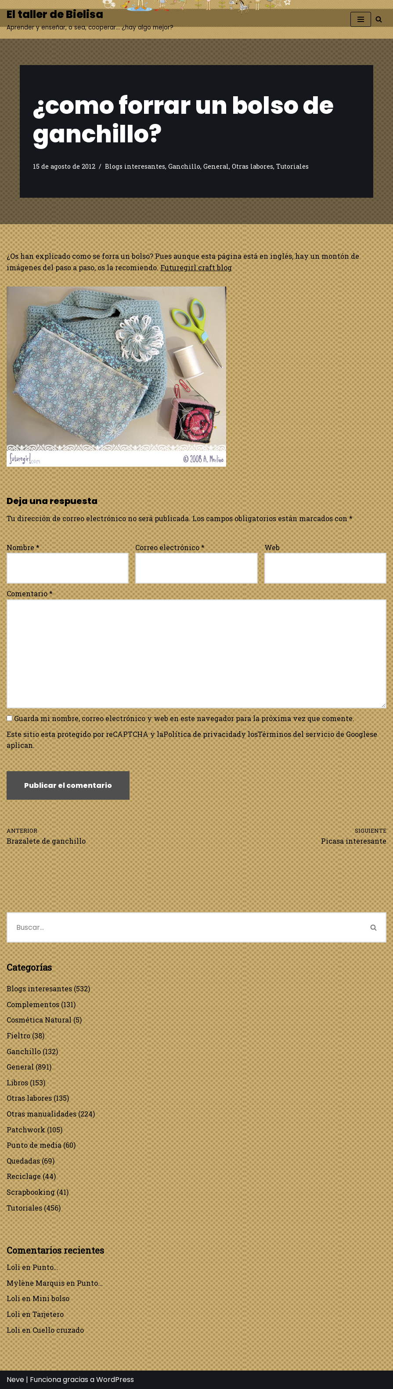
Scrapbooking (31, 1192)
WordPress (115, 1379)
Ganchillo (184, 166)
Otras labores (252, 166)
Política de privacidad (202, 734)
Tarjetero (48, 1314)
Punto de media (34, 1145)
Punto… (45, 1267)
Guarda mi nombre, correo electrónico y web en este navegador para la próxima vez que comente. (184, 718)
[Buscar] (378, 19)
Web (272, 547)
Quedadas (23, 1160)
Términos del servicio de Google (314, 734)
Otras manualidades (41, 1113)
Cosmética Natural (39, 1019)
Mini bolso (50, 1298)
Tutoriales (292, 166)
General (216, 166)
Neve (15, 1379)
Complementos (33, 1004)
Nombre (23, 547)
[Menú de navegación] (360, 19)
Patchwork (26, 1129)
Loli (13, 1267)
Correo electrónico (170, 547)
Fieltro (18, 1035)
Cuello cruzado (58, 1330)
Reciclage (24, 1176)
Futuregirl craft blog (196, 267)
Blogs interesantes (135, 166)
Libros (17, 1082)
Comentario (30, 593)
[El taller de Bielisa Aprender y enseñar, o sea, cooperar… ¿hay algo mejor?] (90, 19)
